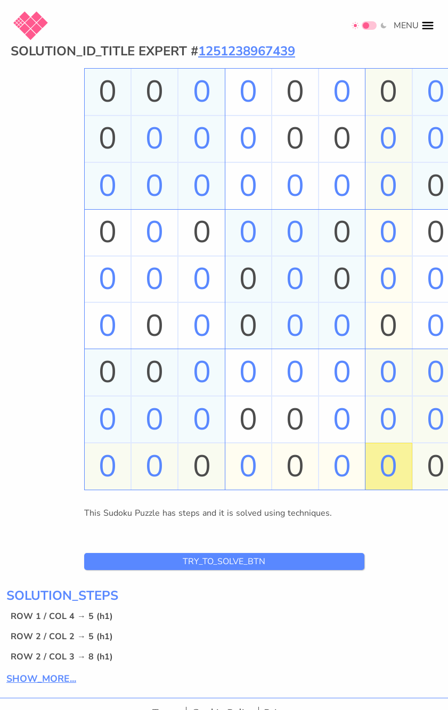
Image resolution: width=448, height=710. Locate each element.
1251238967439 (246, 51)
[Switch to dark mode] (369, 25)
